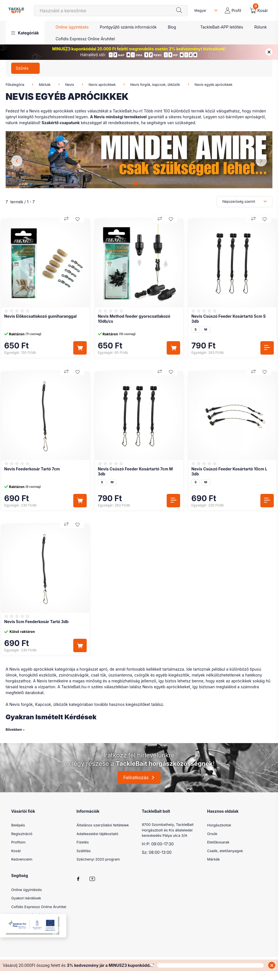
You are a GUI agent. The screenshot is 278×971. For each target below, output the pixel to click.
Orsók (212, 833)
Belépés (18, 825)
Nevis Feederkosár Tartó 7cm (32, 468)
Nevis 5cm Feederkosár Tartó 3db (36, 621)
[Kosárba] (80, 348)
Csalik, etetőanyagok (225, 851)
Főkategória (15, 85)
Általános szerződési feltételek (103, 825)
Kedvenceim (21, 859)
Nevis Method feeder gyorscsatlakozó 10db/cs (134, 319)
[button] (25, 32)
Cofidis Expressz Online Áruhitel (85, 38)
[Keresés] (111, 10)
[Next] (261, 160)
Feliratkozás (136, 777)
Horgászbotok (219, 825)
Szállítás (84, 851)
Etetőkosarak (218, 842)
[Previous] (16, 160)
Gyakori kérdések (26, 898)
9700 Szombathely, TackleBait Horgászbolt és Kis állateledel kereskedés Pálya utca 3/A (168, 830)
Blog (172, 27)
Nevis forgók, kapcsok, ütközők (155, 85)
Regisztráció (21, 833)
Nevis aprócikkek (102, 85)
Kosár (16, 851)
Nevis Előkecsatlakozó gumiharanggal (40, 316)
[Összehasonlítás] (66, 219)
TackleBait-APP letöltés (221, 27)
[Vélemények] (17, 311)
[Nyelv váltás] (205, 10)
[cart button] (259, 10)
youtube (92, 879)
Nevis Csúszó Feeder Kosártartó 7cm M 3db (135, 471)
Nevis (69, 85)
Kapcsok (43, 704)
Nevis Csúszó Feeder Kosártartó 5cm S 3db (228, 319)
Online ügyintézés (72, 27)
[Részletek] (267, 348)
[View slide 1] (136, 183)
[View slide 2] (142, 183)
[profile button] (233, 10)
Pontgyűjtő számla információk (128, 27)
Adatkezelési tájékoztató (97, 833)
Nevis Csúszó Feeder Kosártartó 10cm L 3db (229, 471)
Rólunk (260, 27)
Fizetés (83, 842)
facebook (78, 879)
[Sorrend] (244, 201)
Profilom (18, 842)
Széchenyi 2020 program (98, 859)
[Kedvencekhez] (77, 219)
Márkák (45, 85)
